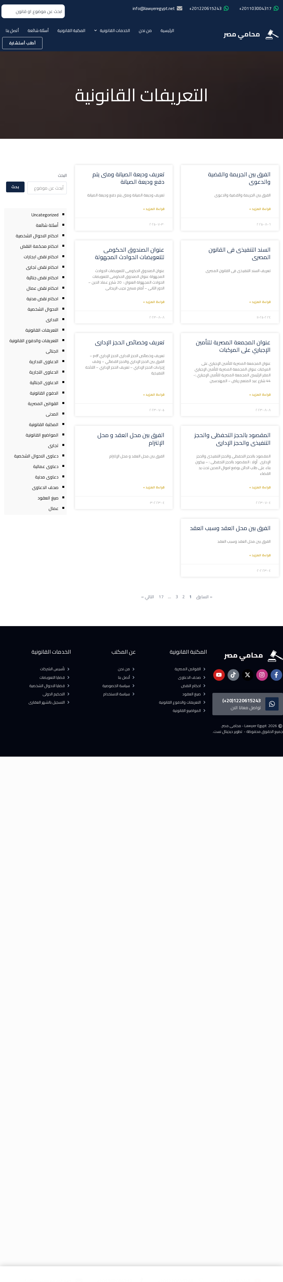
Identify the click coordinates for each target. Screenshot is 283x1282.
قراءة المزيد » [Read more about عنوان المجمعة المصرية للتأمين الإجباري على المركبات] (260, 394)
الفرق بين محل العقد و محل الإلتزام (130, 439)
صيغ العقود (48, 498)
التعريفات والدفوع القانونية (33, 340)
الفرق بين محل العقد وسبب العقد (230, 528)
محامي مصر (242, 34)
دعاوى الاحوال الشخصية (36, 456)
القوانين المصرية (43, 403)
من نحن (145, 30)
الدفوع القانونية (44, 393)
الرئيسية (167, 30)
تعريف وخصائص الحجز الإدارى (129, 342)
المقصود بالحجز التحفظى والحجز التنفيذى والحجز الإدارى (232, 439)
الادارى (52, 319)
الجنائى (52, 351)
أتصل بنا (12, 30)
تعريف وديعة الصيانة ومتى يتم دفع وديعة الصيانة (128, 178)
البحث (62, 175)
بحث (15, 186)
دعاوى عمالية (45, 466)
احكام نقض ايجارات (41, 256)
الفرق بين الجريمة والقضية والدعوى (239, 178)
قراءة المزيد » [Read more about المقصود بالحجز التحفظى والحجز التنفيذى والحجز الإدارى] (260, 487)
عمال (53, 508)
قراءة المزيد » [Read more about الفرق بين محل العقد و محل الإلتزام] (153, 487)
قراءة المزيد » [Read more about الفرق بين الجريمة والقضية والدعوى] (260, 209)
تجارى (53, 445)
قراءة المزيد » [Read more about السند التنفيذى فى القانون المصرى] (260, 302)
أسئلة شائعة (38, 30)
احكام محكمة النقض (39, 246)
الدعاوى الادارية (43, 361)
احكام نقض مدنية (42, 298)
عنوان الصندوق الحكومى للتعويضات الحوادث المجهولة (129, 253)
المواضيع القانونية (42, 435)
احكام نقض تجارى (42, 267)
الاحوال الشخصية (43, 309)
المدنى (52, 414)
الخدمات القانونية (112, 30)
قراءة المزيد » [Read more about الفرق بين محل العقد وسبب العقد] (260, 555)
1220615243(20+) (241, 700)
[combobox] (33, 11)
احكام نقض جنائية (42, 277)
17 (161, 596)
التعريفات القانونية (41, 330)
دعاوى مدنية (46, 477)
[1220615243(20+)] (272, 704)
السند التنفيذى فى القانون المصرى (240, 253)
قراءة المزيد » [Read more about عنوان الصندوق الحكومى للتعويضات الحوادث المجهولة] (153, 302)
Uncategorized (44, 215)
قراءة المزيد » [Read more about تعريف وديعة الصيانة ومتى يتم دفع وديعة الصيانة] (153, 209)
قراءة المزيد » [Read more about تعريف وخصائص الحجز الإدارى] (153, 394)
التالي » (147, 596)
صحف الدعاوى (45, 487)
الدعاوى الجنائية (44, 382)
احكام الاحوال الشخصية (37, 236)
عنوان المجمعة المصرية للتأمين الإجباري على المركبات (233, 346)
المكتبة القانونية (71, 30)
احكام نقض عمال (42, 288)
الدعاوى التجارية (43, 372)
